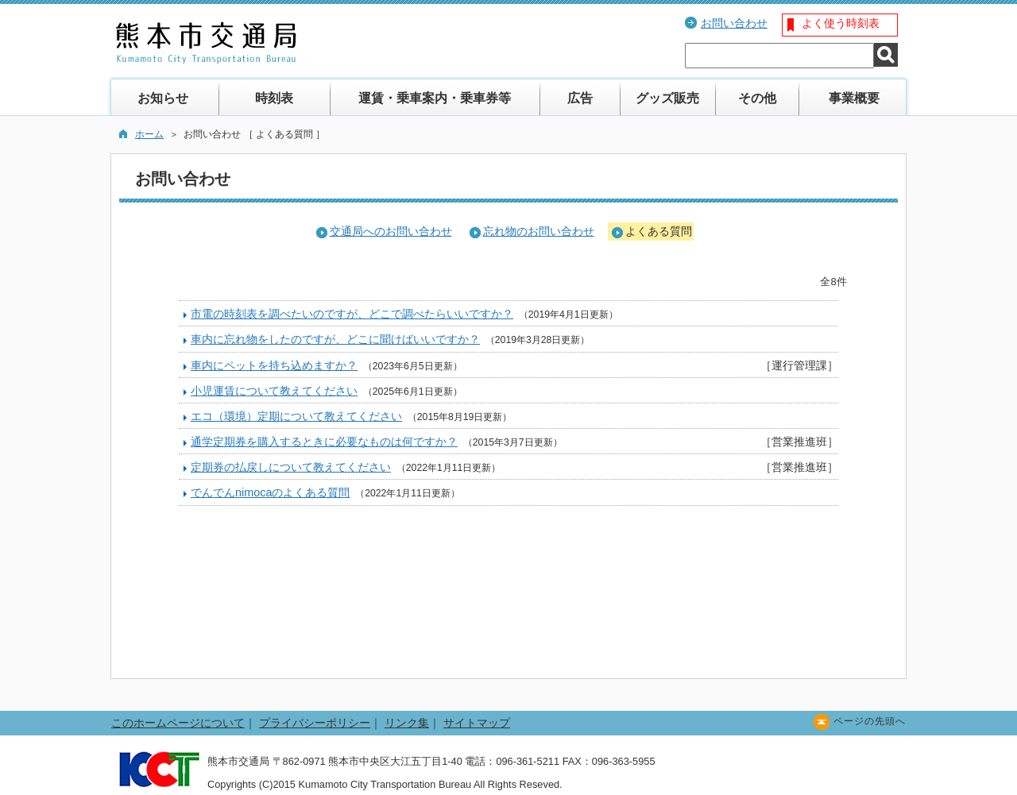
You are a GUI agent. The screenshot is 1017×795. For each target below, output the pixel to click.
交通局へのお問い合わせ (391, 231)
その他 (757, 98)
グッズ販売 (667, 98)
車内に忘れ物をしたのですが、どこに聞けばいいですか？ (335, 339)
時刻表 (274, 98)
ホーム (149, 134)
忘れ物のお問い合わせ (538, 231)
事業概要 (854, 98)
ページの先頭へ (869, 721)
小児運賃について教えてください (274, 390)
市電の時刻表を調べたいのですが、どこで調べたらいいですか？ (352, 313)
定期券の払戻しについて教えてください (291, 467)
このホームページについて (178, 722)
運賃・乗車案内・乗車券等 (434, 98)
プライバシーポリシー (314, 722)
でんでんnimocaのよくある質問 (270, 492)
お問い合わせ (734, 23)
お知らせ (162, 98)
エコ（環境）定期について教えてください (296, 416)
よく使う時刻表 (841, 23)
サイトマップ (476, 722)
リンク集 (407, 722)
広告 (580, 98)
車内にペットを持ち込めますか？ (274, 365)
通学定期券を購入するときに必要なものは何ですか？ (324, 441)
